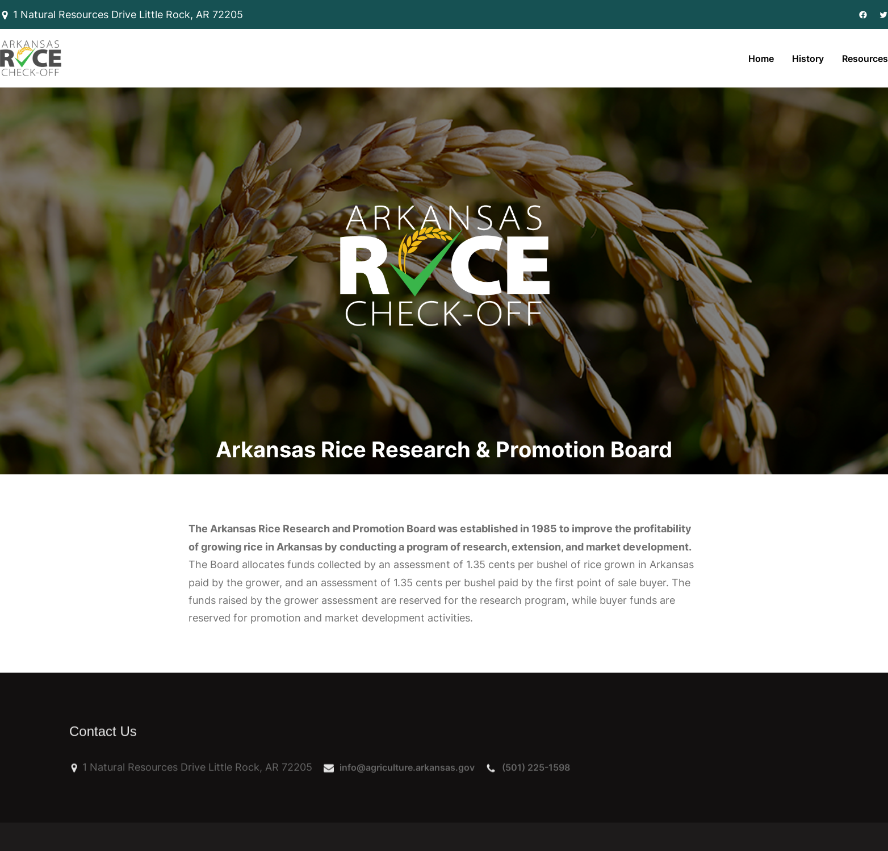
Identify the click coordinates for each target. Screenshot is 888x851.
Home (761, 58)
